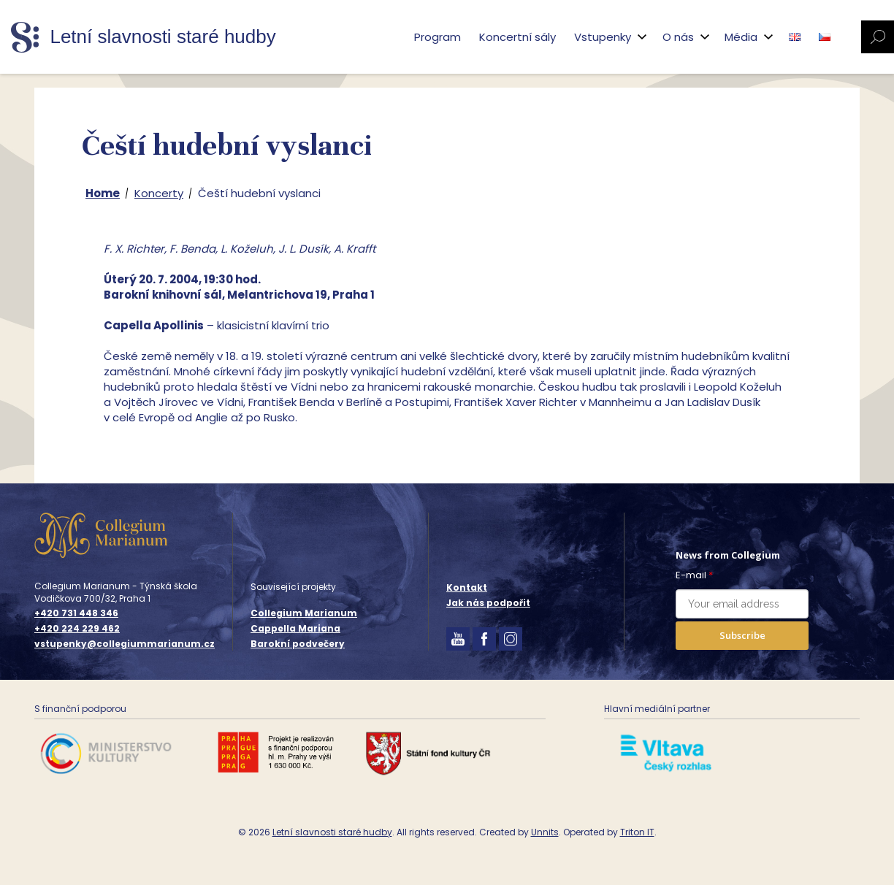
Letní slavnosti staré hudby (332, 832)
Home (102, 193)
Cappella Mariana (295, 628)
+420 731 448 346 (76, 613)
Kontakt (466, 587)
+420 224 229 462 (77, 629)
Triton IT (637, 832)
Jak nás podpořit (488, 603)
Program (437, 37)
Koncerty (158, 193)
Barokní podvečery (298, 643)
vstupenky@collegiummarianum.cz (124, 644)
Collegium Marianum (304, 613)
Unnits (545, 832)
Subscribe (742, 635)
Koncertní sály (517, 37)
